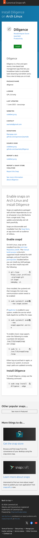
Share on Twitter (27, 523)
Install (17, 46)
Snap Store (25, 229)
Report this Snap (13, 171)
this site (17, 519)
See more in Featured (19, 411)
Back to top (7, 500)
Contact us (8, 533)
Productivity (18, 38)
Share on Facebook (31, 523)
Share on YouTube (36, 523)
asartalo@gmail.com (14, 124)
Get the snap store (13, 443)
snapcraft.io (7, 487)
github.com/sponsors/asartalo (18, 137)
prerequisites (11, 259)
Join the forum (6, 516)
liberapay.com (12, 134)
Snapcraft (9, 519)
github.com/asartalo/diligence (18, 149)
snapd (4, 519)
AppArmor (12, 310)
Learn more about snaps (16, 477)
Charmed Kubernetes (19, 512)
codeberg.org (12, 114)
